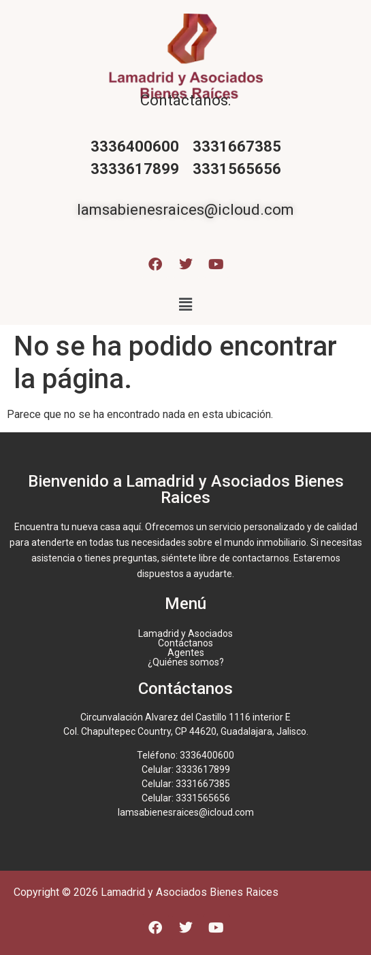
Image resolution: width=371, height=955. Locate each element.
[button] (185, 304)
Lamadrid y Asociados (185, 633)
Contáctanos (185, 643)
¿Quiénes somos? (186, 662)
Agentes (185, 652)
